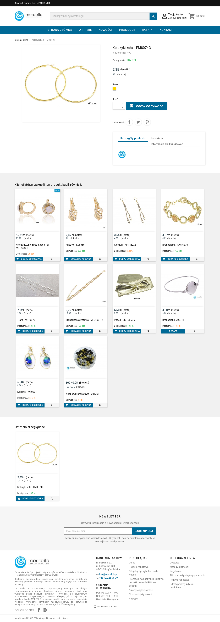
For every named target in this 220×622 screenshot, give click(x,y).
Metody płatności (179, 567)
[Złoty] (115, 89)
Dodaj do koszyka (146, 106)
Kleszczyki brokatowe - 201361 (82, 394)
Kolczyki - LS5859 (75, 244)
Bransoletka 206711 (173, 320)
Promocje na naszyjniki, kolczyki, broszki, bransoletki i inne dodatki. (146, 582)
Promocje (127, 29)
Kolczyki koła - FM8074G (30, 487)
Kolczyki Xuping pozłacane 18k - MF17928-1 (33, 246)
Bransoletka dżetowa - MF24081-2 (84, 320)
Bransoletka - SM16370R (175, 244)
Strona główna (59, 29)
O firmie (85, 29)
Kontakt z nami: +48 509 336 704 (32, 3)
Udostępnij (129, 122)
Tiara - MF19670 (26, 320)
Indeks (116, 52)
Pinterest (147, 122)
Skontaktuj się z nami (140, 594)
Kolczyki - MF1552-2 (125, 244)
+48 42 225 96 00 (108, 577)
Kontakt (166, 29)
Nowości (105, 29)
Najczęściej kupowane (141, 590)
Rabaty (147, 29)
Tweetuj (138, 122)
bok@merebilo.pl (108, 574)
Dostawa (174, 562)
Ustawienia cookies (105, 606)
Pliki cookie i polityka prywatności (187, 575)
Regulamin (176, 571)
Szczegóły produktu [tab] (132, 138)
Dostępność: (119, 60)
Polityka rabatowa (138, 567)
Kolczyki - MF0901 (27, 391)
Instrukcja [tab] (157, 138)
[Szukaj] (103, 16)
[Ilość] (117, 106)
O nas (132, 562)
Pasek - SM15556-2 (124, 320)
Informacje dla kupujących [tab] (167, 144)
